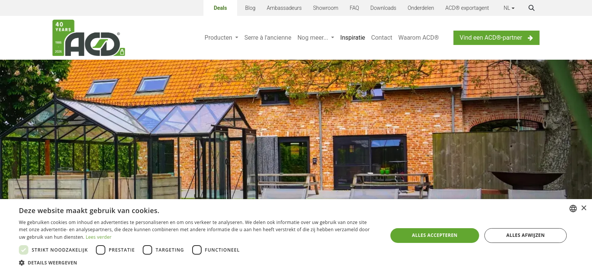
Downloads (383, 8)
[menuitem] (221, 37)
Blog (250, 8)
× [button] (583, 208)
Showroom (325, 8)
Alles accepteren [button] (435, 235)
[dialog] (296, 235)
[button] (532, 8)
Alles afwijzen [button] (525, 235)
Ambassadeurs (284, 8)
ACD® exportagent (467, 8)
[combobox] (573, 208)
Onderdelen (421, 8)
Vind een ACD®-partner (496, 37)
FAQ (354, 8)
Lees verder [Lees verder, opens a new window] (99, 237)
